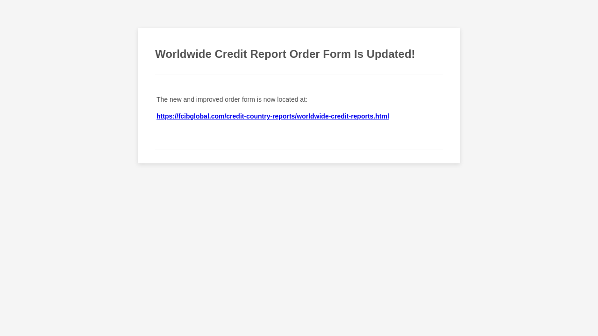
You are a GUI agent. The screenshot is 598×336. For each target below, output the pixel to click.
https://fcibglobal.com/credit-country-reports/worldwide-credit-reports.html (273, 116)
